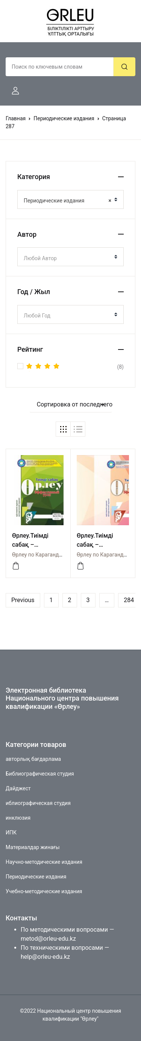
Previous (23, 600)
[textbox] (67, 258)
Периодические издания (63, 118)
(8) (75, 366)
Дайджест (18, 788)
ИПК (11, 832)
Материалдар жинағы (33, 847)
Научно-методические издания (44, 862)
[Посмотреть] (16, 566)
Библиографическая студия (40, 774)
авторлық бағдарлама (33, 759)
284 (129, 600)
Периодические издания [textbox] (67, 200)
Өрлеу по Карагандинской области (55, 555)
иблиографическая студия (38, 803)
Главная (16, 118)
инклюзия (18, 818)
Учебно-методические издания (44, 891)
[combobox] (70, 199)
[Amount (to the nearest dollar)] (60, 66)
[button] (12, 91)
